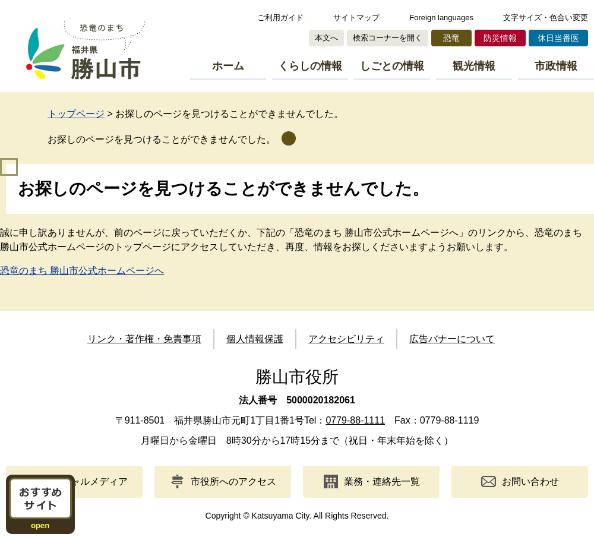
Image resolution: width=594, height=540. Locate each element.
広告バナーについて (452, 339)
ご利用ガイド (280, 17)
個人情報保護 (254, 339)
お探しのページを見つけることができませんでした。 (162, 139)
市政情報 (556, 66)
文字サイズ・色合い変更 (545, 17)
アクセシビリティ (346, 339)
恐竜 (451, 38)
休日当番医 (558, 38)
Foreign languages (441, 17)
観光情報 (474, 66)
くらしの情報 (310, 66)
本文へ (326, 37)
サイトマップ (356, 17)
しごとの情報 (392, 66)
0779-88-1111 (355, 420)
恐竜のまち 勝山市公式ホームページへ (82, 271)
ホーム (228, 66)
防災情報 (500, 38)
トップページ (76, 114)
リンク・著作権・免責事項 (144, 339)
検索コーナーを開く (387, 37)
